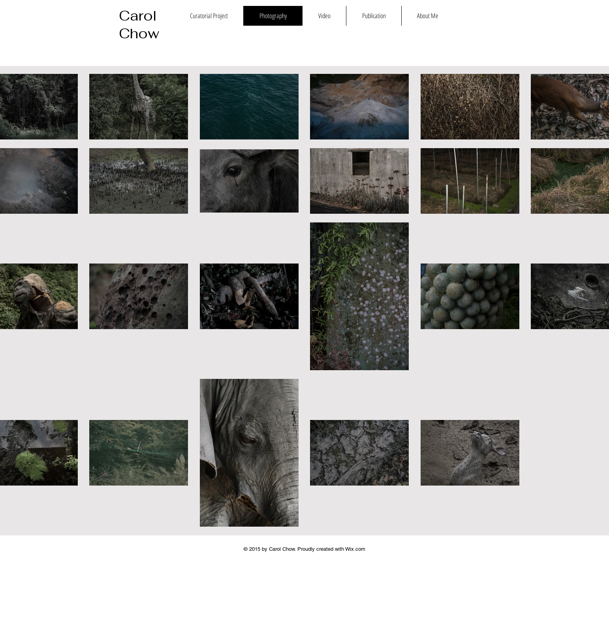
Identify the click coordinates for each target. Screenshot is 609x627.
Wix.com (355, 549)
